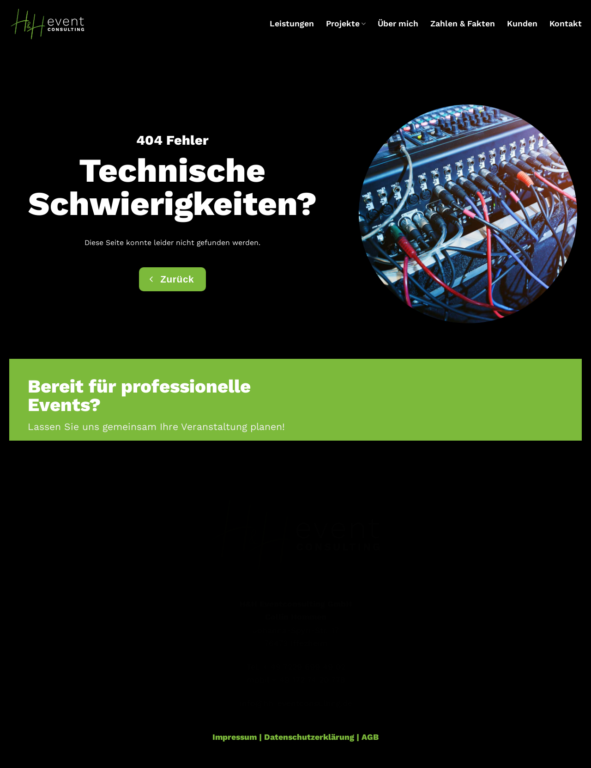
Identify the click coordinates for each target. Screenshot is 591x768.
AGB (370, 737)
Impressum (234, 737)
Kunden (522, 23)
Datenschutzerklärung (309, 737)
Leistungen (292, 23)
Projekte (346, 23)
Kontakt (565, 23)
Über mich (398, 23)
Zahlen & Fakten (462, 23)
